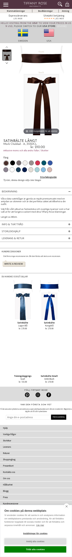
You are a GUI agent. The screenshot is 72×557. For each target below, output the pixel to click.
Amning (65, 11)
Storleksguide (48, 177)
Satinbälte (22, 322)
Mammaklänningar (16, 11)
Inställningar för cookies (35, 533)
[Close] (62, 26)
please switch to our (34, 26)
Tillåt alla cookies (35, 549)
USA (49, 40)
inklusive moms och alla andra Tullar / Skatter (26, 150)
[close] (66, 506)
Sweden (23, 40)
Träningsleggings (22, 376)
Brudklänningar (45, 11)
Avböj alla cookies (35, 541)
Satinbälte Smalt (49, 376)
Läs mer (40, 525)
